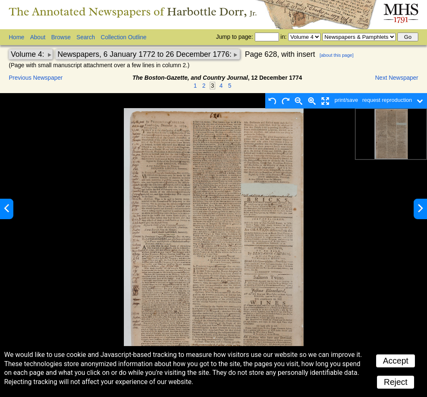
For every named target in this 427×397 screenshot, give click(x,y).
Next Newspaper (397, 77)
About (37, 37)
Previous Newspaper (36, 77)
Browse (61, 37)
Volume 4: (28, 54)
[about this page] (336, 55)
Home (16, 37)
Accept (395, 360)
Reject (395, 382)
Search (85, 37)
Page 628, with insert (280, 54)
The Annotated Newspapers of (133, 11)
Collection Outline (124, 37)
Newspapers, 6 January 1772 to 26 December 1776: (146, 54)
